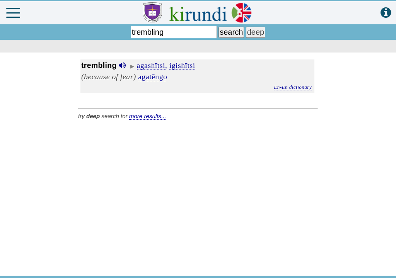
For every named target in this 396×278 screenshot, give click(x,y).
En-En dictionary (293, 87)
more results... (147, 116)
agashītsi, (152, 65)
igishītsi (182, 65)
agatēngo (152, 76)
